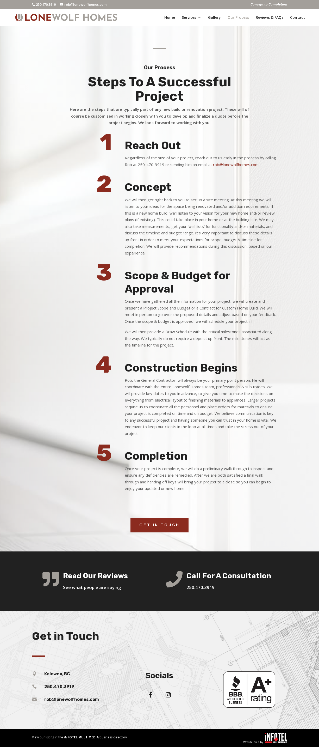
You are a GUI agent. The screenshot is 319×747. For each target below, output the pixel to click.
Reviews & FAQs (269, 18)
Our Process (238, 18)
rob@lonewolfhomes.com (236, 164)
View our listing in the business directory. (80, 737)
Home (169, 18)
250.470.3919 (46, 4)
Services (189, 18)
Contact (297, 18)
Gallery (214, 18)
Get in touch (159, 525)
